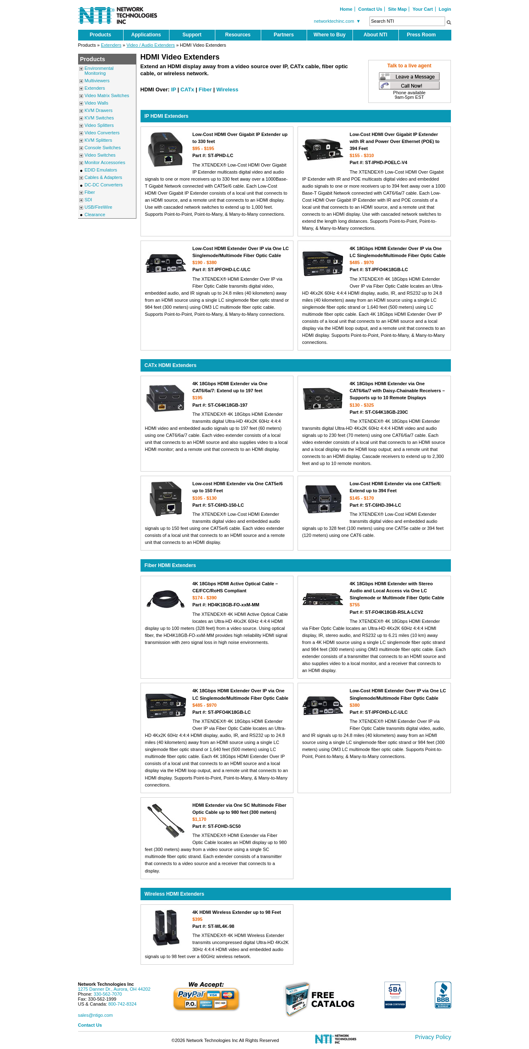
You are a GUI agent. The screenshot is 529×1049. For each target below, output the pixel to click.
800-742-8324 (122, 1003)
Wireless (227, 89)
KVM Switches (99, 117)
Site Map (397, 9)
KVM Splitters (98, 140)
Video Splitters (99, 125)
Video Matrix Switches (107, 95)
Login (445, 9)
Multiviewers (97, 80)
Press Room (421, 35)
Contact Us (370, 9)
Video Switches (100, 155)
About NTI (375, 35)
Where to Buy (330, 35)
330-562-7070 (107, 994)
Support (192, 35)
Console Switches (103, 147)
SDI (88, 199)
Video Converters (102, 132)
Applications (146, 35)
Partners (284, 35)
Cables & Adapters (103, 177)
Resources (237, 35)
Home (346, 9)
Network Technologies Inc (106, 984)
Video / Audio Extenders (150, 45)
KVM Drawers (99, 110)
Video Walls (96, 102)
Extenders (111, 45)
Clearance (95, 214)
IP (173, 89)
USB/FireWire (98, 207)
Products (100, 35)
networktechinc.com (338, 21)
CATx (187, 89)
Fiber (90, 192)
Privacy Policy (433, 1037)
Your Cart (422, 9)
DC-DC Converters (104, 184)
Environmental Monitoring (99, 71)
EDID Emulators (101, 169)
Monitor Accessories (105, 162)
